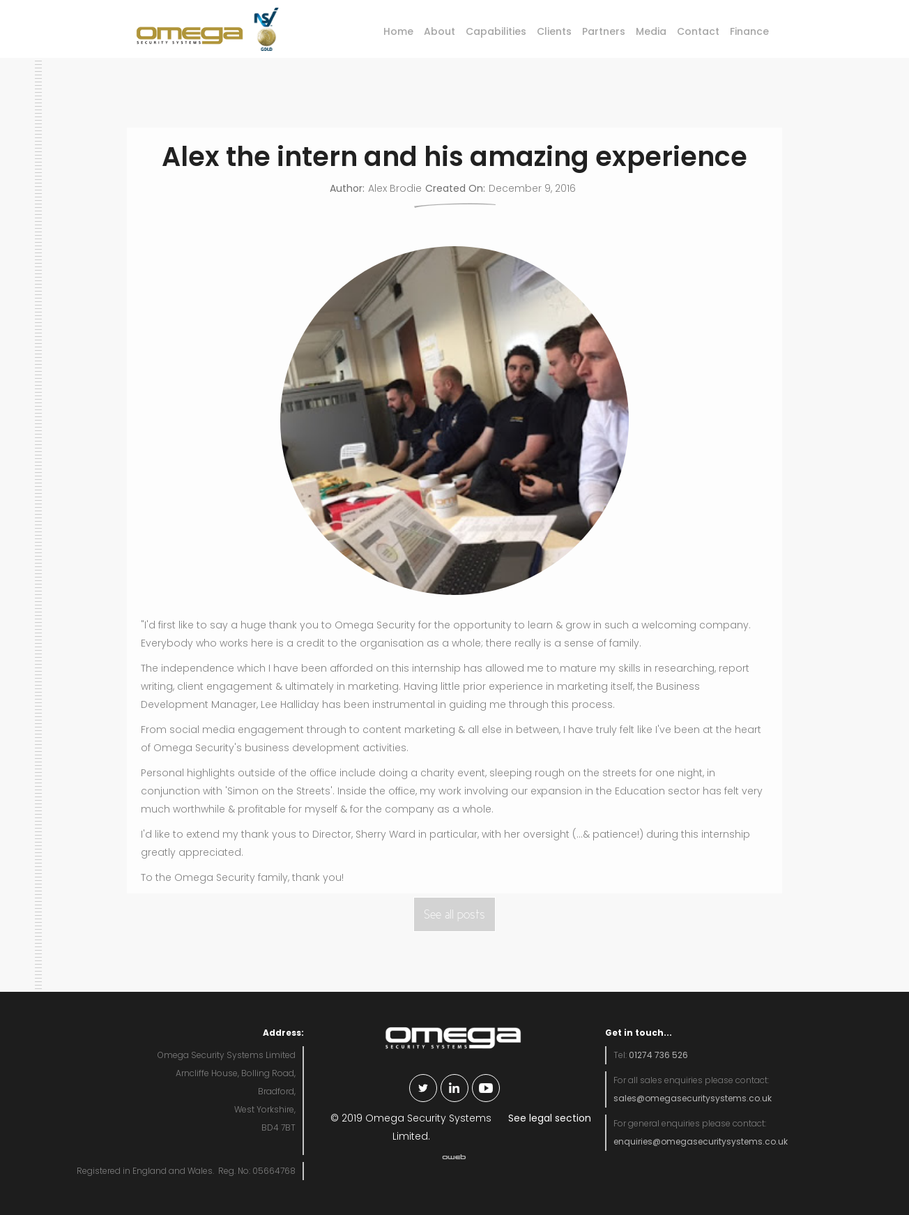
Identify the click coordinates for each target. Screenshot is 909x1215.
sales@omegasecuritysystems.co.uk (692, 1098)
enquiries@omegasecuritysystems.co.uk (700, 1141)
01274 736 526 (658, 1055)
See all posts (454, 914)
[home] (185, 30)
